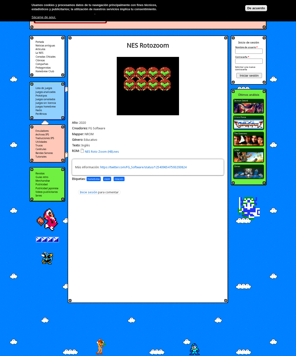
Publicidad (42, 184)
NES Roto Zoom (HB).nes (102, 152)
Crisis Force (240, 117)
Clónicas (40, 60)
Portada (40, 42)
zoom (107, 179)
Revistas (40, 173)
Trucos (39, 145)
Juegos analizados (45, 92)
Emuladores (42, 131)
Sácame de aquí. (44, 17)
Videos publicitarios (47, 192)
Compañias (42, 64)
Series (39, 195)
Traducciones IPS (45, 138)
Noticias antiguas (45, 45)
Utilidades (41, 141)
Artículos (40, 49)
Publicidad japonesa (47, 188)
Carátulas (41, 149)
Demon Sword (241, 100)
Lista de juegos (44, 88)
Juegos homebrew (46, 106)
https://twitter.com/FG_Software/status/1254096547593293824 (143, 167)
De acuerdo (256, 8)
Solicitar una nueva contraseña (245, 68)
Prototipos (41, 95)
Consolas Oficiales (45, 56)
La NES (39, 52)
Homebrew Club (45, 71)
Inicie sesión (88, 192)
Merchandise (43, 180)
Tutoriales (41, 156)
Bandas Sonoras (44, 153)
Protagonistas (43, 67)
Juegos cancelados (45, 99)
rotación (119, 179)
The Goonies (240, 133)
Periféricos (41, 114)
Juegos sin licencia (46, 103)
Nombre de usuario (246, 47)
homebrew (94, 179)
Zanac (237, 166)
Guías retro (42, 177)
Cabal (237, 149)
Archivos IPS (42, 134)
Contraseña (242, 57)
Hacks (39, 110)
